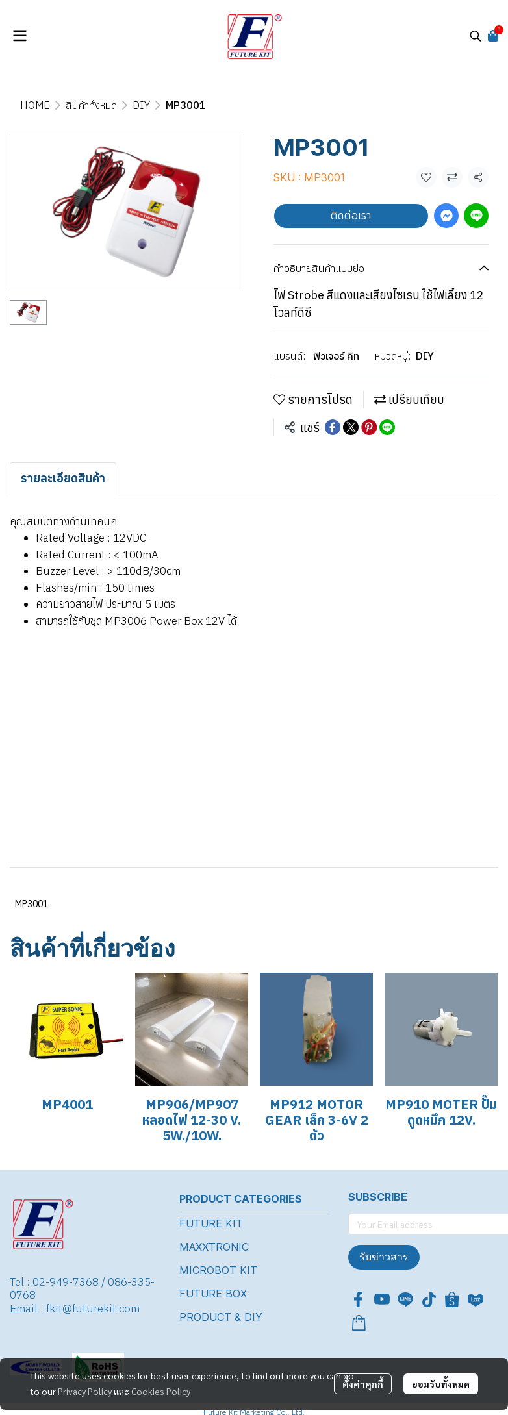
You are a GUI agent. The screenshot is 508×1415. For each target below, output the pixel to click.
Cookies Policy (160, 1391)
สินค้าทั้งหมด (91, 105)
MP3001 (31, 904)
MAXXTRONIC (214, 1246)
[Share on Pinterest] (369, 427)
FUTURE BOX (213, 1293)
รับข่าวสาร (384, 1256)
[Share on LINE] (387, 427)
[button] (475, 36)
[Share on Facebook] (332, 427)
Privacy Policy (85, 1391)
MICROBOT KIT (218, 1270)
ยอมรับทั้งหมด (441, 1384)
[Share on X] (351, 427)
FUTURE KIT (211, 1223)
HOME (35, 105)
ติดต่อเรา (351, 215)
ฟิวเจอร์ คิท (336, 355)
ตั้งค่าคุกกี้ (362, 1384)
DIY (141, 105)
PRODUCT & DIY (220, 1316)
